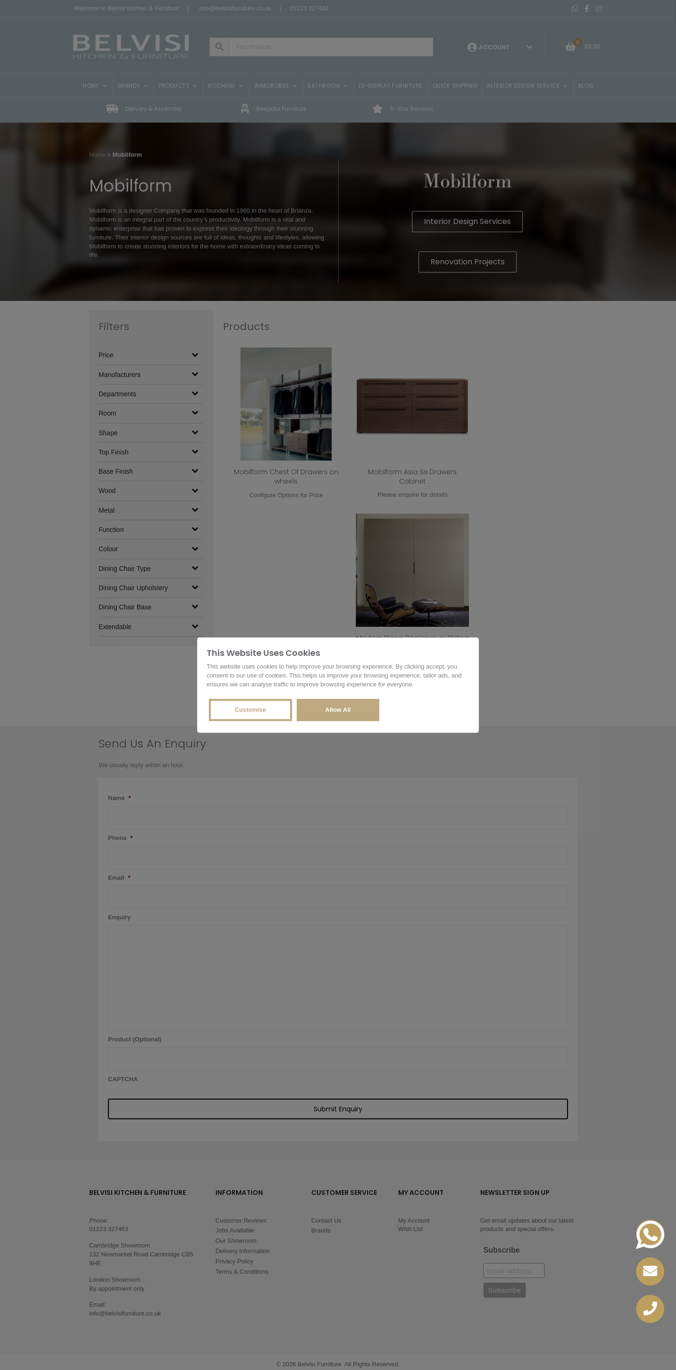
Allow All (338, 709)
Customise (250, 709)
